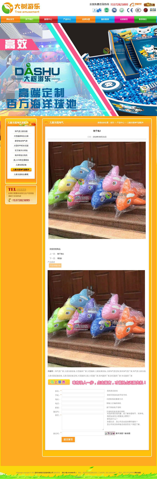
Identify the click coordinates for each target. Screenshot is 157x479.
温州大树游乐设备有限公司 (44, 473)
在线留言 (124, 19)
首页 (112, 123)
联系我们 (143, 19)
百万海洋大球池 (21, 150)
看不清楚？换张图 (123, 433)
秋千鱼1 (60, 254)
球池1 (59, 258)
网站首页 (10, 19)
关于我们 (29, 19)
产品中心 (67, 19)
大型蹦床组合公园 (21, 136)
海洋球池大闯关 (21, 155)
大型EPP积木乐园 (21, 146)
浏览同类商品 (55, 249)
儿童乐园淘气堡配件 (21, 170)
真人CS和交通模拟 (21, 160)
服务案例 (105, 19)
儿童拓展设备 (21, 165)
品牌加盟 (86, 19)
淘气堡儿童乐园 (21, 131)
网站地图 (138, 473)
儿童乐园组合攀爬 (21, 174)
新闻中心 (48, 19)
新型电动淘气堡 (21, 141)
